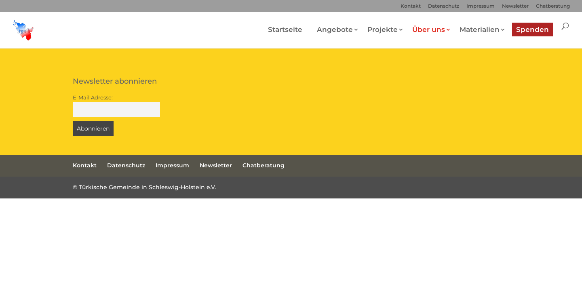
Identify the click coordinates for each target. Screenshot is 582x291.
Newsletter (515, 6)
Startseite (285, 29)
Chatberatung (553, 6)
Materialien (480, 29)
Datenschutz (443, 6)
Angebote (335, 29)
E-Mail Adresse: (93, 98)
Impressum (480, 6)
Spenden (532, 29)
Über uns (428, 29)
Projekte (382, 29)
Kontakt (411, 6)
